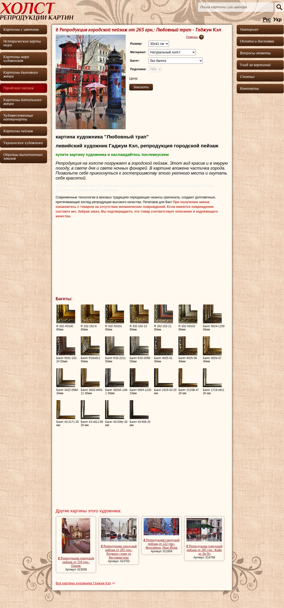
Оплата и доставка (257, 41)
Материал (249, 29)
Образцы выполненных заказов (23, 156)
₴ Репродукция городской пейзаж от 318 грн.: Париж (76, 562)
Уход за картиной (255, 65)
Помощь (192, 37)
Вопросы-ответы (255, 53)
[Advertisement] (142, 259)
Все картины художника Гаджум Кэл (83, 583)
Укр (277, 19)
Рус (267, 19)
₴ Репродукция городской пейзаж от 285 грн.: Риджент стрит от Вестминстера (119, 551)
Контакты (249, 88)
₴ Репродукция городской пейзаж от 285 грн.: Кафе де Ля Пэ (204, 550)
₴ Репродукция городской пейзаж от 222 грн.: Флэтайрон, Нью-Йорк (161, 543)
